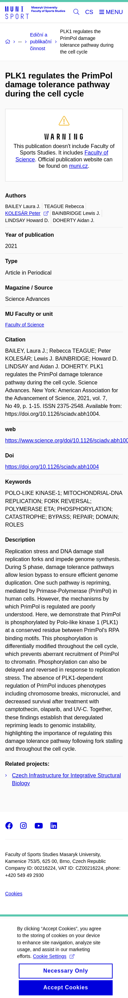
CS (89, 12)
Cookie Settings (53, 962)
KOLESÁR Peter (26, 213)
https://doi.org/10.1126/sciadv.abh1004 (52, 467)
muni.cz (78, 166)
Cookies (14, 893)
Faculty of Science (24, 324)
